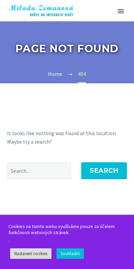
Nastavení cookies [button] (30, 253)
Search (104, 170)
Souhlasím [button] (70, 253)
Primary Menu (121, 11)
